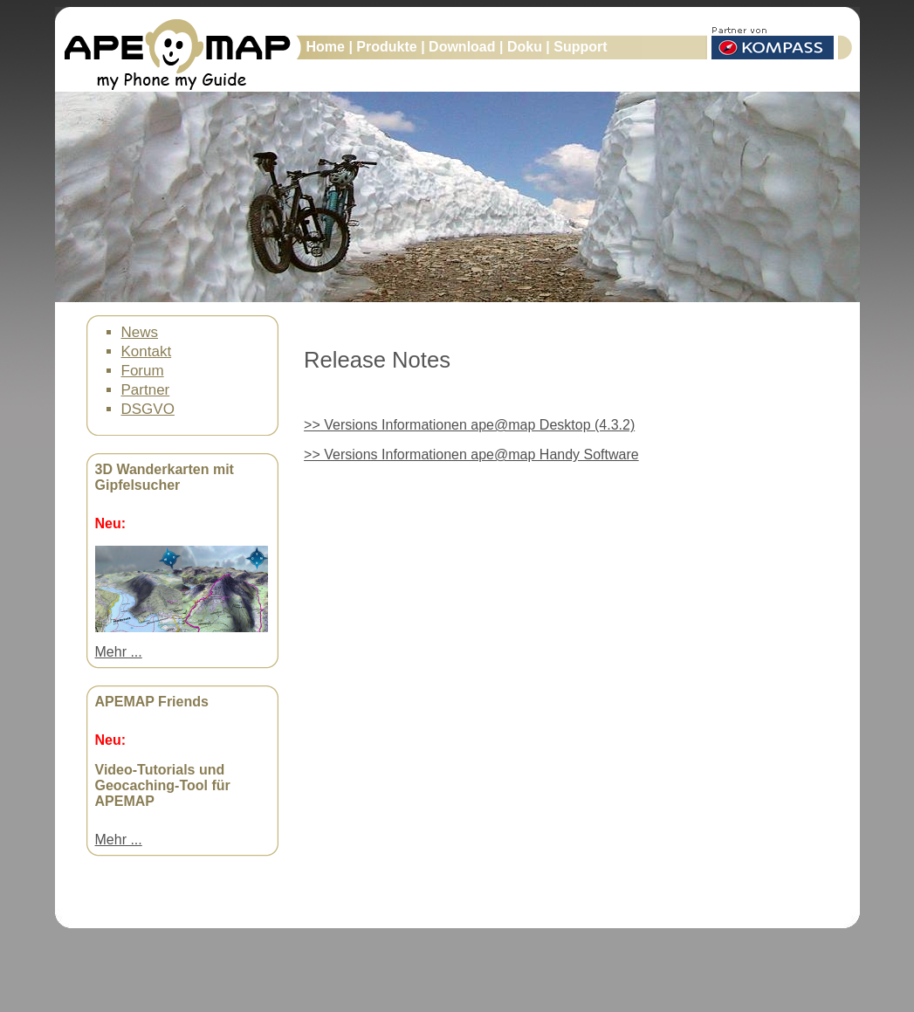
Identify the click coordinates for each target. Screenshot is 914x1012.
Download (464, 46)
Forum (142, 370)
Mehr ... (118, 651)
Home (327, 46)
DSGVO (148, 409)
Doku (526, 46)
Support (580, 46)
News (140, 332)
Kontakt (146, 351)
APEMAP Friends (152, 701)
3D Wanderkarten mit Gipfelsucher (164, 477)
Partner (145, 390)
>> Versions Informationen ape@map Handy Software (471, 454)
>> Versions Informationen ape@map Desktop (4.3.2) (469, 424)
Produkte (388, 46)
